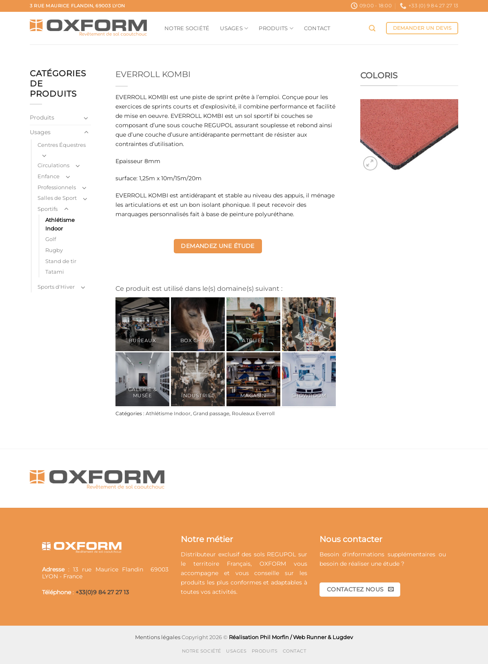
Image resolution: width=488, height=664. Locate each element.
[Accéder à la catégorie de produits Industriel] (198, 379)
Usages (234, 28)
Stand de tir (60, 261)
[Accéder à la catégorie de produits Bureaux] (142, 324)
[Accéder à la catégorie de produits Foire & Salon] (309, 324)
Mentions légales (157, 637)
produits (193, 582)
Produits (276, 28)
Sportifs (48, 209)
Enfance (49, 176)
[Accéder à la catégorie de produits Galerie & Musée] (142, 379)
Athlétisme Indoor (60, 224)
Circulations (53, 165)
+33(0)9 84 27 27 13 (102, 592)
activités (224, 591)
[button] (372, 28)
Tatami (54, 271)
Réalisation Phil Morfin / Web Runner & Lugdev (291, 637)
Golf (50, 239)
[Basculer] (86, 117)
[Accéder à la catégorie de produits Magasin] (253, 379)
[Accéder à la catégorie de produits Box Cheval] (198, 324)
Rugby (54, 250)
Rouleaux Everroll (253, 413)
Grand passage (211, 413)
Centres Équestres (62, 145)
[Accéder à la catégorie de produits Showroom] (309, 379)
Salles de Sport (57, 198)
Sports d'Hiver (56, 286)
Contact (317, 28)
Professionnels (57, 187)
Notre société (186, 28)
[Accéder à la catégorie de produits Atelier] (253, 324)
